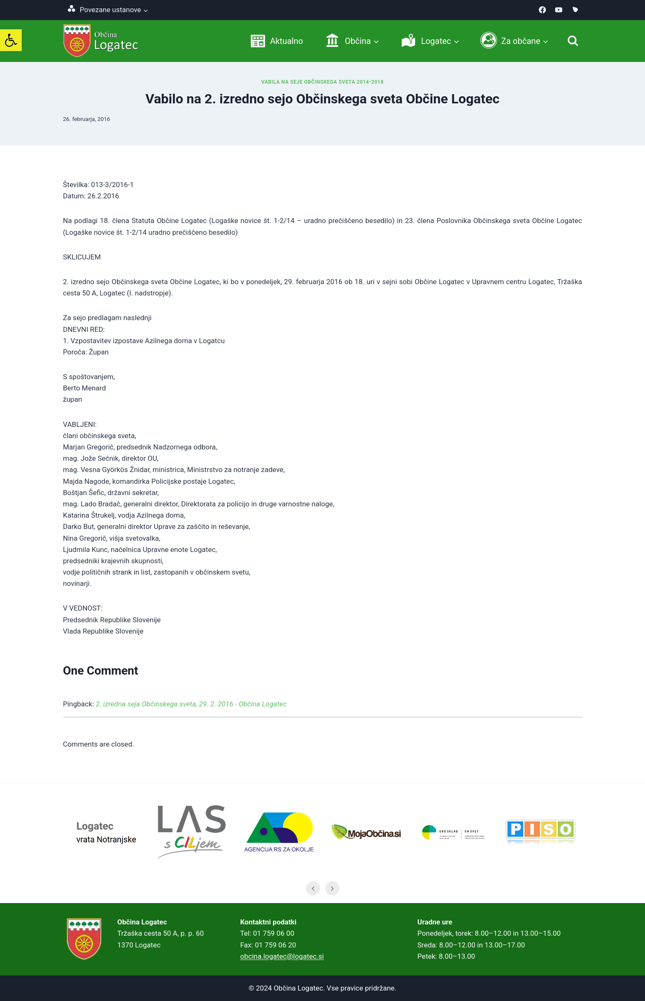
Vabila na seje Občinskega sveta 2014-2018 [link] (322, 82)
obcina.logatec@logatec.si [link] (282, 956)
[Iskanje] (572, 40)
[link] (11, 40)
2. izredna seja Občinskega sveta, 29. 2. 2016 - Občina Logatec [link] (191, 704)
